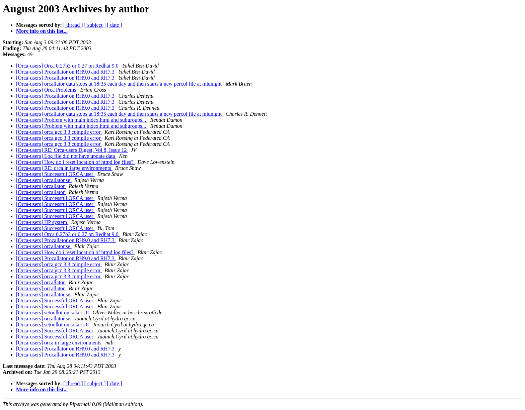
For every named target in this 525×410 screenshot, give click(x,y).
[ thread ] (73, 25)
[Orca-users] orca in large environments (59, 342)
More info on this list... (42, 31)
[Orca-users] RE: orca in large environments (64, 168)
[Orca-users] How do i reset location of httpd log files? (75, 162)
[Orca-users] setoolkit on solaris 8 (53, 312)
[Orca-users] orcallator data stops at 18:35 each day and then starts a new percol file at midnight (119, 84)
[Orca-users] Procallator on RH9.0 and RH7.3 (66, 72)
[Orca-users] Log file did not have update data (66, 156)
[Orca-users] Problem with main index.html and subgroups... (81, 120)
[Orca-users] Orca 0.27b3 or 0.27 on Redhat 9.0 (68, 66)
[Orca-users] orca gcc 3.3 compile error (59, 132)
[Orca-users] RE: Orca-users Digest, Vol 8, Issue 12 (72, 150)
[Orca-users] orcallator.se (44, 180)
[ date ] (114, 25)
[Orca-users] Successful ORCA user (55, 174)
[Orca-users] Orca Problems (46, 90)
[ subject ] (95, 25)
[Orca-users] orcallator (41, 186)
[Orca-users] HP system (42, 222)
